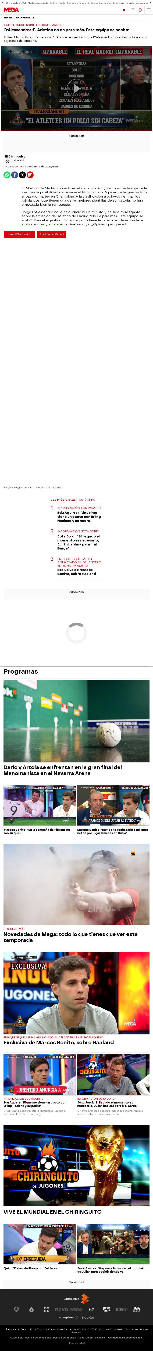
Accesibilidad (77, 1343)
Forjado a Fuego (76, 3)
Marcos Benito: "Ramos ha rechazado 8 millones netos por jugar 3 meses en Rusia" (112, 831)
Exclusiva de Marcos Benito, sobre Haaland (76, 572)
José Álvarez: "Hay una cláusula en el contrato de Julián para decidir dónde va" (111, 1270)
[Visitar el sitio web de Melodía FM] (137, 1309)
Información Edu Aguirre (79, 507)
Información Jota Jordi (78, 531)
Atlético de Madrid (51, 234)
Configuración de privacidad (125, 1337)
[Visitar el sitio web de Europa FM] (122, 1309)
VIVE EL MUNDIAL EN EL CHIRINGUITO (52, 1212)
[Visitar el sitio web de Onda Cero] (107, 1309)
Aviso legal (16, 1337)
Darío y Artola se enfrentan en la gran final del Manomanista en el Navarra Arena (62, 770)
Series (8, 17)
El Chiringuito (58, 3)
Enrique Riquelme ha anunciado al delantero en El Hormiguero (79, 562)
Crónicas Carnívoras (100, 3)
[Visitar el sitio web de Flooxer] (88, 1317)
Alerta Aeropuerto (38, 3)
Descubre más (14, 929)
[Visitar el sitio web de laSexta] (31, 1309)
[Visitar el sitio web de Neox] (46, 1309)
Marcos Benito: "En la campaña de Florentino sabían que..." (36, 831)
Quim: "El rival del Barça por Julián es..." (32, 1268)
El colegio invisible (123, 3)
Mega (7, 487)
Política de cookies (64, 1337)
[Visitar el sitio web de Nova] (61, 1309)
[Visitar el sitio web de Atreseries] (92, 1309)
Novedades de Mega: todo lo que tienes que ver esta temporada (70, 937)
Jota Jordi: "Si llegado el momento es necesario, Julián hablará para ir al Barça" (78, 542)
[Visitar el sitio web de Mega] (76, 1309)
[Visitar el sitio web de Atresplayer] (69, 1317)
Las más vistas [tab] (63, 500)
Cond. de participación (91, 1337)
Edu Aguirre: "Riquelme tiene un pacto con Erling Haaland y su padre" (79, 517)
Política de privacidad (38, 1337)
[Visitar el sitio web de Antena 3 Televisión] (16, 1309)
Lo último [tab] (87, 500)
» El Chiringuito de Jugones (45, 487)
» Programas (19, 487)
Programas (25, 17)
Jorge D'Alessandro (19, 234)
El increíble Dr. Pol (16, 3)
